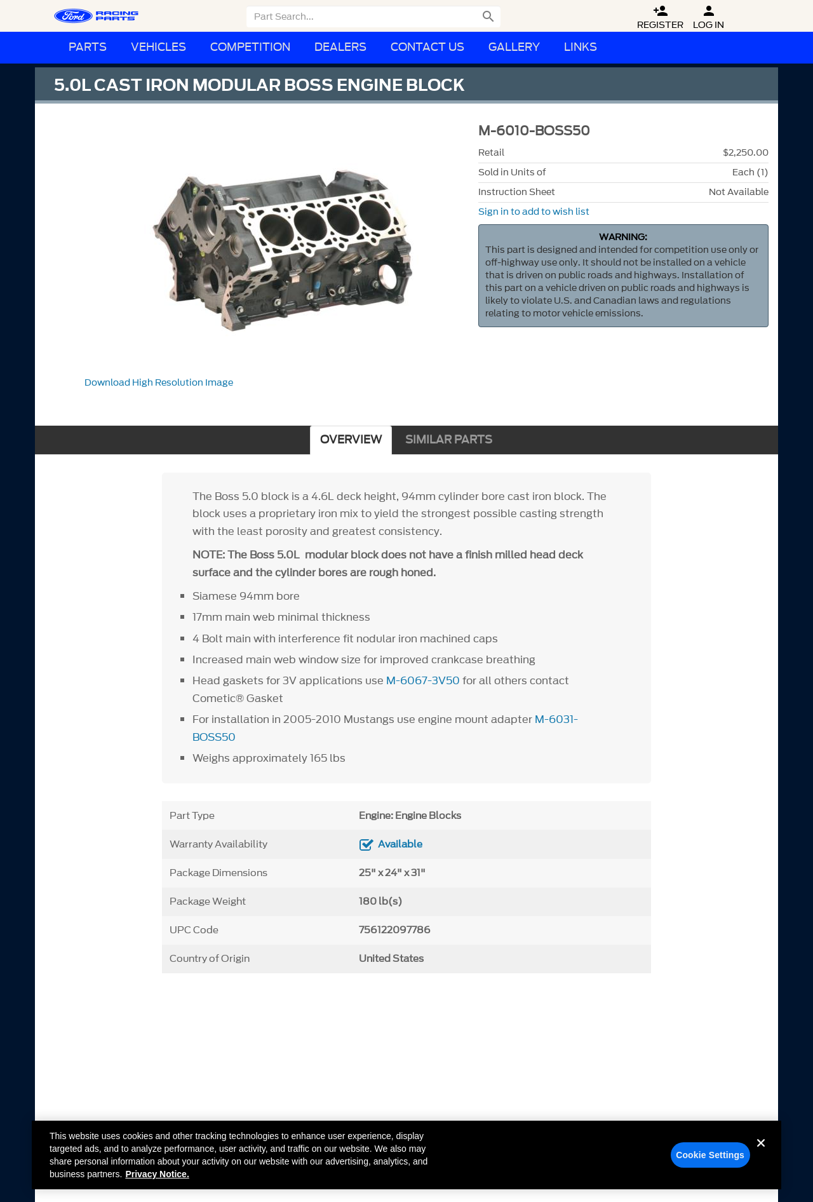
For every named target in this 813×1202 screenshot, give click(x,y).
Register (660, 17)
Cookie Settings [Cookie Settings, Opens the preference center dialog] (710, 1159)
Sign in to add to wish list (533, 212)
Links (580, 47)
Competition (250, 47)
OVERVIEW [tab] (351, 440)
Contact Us (427, 47)
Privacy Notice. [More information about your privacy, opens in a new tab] (157, 1178)
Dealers (340, 47)
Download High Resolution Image (158, 382)
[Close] (761, 1157)
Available (400, 844)
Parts (88, 47)
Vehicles (158, 47)
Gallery (514, 47)
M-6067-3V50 (423, 680)
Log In (708, 17)
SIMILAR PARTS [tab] (448, 440)
